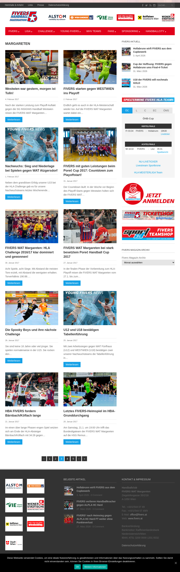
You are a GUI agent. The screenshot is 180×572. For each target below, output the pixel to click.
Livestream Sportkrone (148, 165)
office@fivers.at (138, 514)
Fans (112, 31)
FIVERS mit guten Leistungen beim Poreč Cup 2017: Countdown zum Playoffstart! (89, 170)
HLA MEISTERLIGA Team (148, 172)
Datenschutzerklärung (58, 5)
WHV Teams (93, 31)
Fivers (14, 31)
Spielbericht (162, 152)
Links (30, 5)
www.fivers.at (135, 518)
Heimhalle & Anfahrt (14, 5)
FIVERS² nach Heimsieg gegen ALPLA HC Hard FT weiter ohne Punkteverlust (95, 519)
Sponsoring (131, 31)
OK (77, 567)
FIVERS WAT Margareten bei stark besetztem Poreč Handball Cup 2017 (88, 252)
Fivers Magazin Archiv (134, 257)
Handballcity (156, 31)
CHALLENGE (46, 31)
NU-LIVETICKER (148, 161)
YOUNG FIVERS (70, 31)
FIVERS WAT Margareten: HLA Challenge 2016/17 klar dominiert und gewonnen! (29, 252)
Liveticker (165, 134)
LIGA (28, 31)
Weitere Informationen (95, 567)
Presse (40, 5)
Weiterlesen (13, 119)
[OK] (175, 563)
